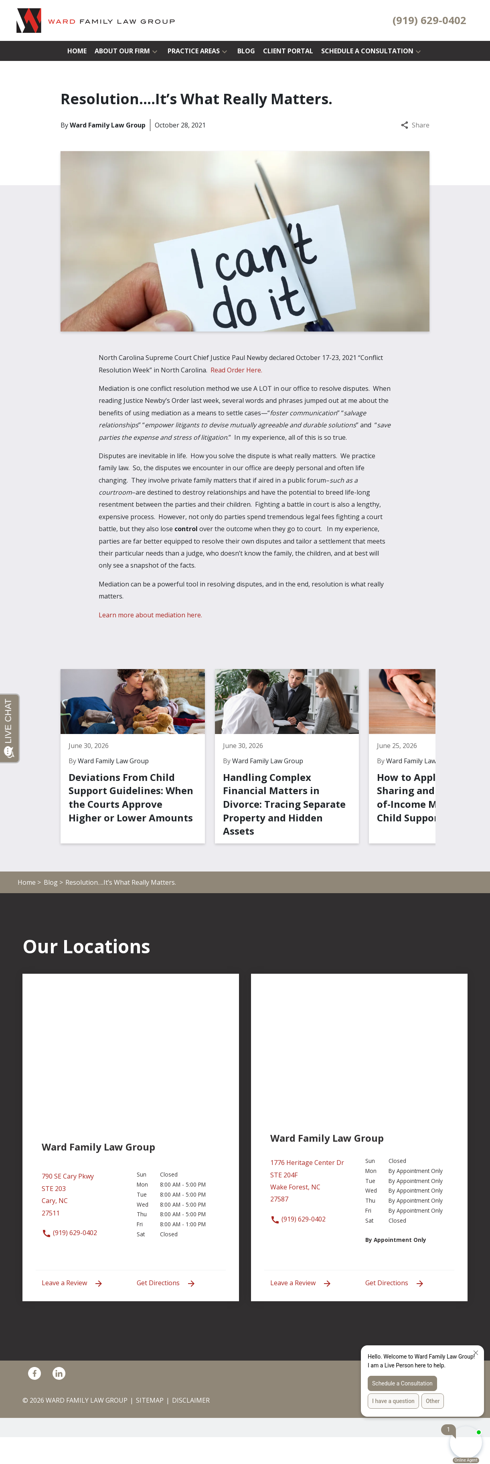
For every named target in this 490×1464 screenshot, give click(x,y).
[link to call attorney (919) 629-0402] (429, 20)
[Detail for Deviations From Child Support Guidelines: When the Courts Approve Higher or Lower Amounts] (124, 769)
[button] (155, 51)
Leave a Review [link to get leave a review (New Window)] (72, 1310)
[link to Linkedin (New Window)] (59, 1400)
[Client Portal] (288, 51)
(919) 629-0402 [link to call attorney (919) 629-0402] (69, 1259)
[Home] (77, 51)
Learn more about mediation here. (150, 615)
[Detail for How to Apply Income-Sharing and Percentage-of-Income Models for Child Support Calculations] (376, 769)
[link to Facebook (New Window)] (34, 1400)
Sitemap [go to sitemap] (150, 1427)
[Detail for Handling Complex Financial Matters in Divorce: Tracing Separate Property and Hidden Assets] (250, 769)
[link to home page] (96, 19)
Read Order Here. (239, 370)
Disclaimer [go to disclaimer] (191, 1427)
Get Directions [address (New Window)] (166, 1310)
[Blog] (246, 51)
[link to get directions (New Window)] (83, 1225)
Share (415, 125)
